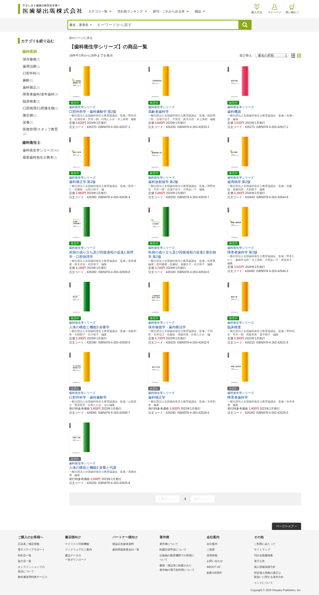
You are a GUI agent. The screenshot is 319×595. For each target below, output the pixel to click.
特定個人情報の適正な (276, 575)
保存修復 (31, 59)
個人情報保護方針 (265, 566)
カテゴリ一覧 (97, 11)
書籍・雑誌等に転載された (182, 568)
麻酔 (28, 80)
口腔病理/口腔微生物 (40, 108)
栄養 (28, 122)
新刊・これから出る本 (169, 11)
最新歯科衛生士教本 (40, 157)
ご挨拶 (211, 549)
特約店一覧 (24, 555)
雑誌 (198, 11)
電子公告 (259, 561)
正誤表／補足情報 (28, 543)
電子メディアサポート (31, 549)
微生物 (30, 115)
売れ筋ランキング (130, 11)
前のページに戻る (81, 38)
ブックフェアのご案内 (78, 549)
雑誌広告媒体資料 (123, 543)
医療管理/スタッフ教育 (40, 131)
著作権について (169, 543)
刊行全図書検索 (263, 555)
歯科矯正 (31, 87)
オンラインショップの (40, 569)
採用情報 (212, 555)
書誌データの (87, 558)
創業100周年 (214, 572)
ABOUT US (213, 566)
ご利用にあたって (265, 543)
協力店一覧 (24, 561)
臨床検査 (31, 101)
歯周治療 (31, 66)
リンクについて (263, 582)
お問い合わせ (215, 561)
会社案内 (212, 543)
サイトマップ (262, 549)
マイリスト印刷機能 (77, 543)
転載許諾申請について (173, 549)
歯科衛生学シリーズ (41, 150)
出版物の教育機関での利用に (182, 558)
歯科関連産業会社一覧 (125, 549)
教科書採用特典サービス (32, 576)
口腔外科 (31, 73)
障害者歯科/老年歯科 (40, 94)
